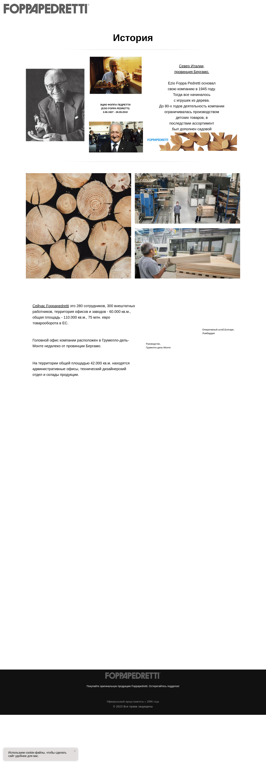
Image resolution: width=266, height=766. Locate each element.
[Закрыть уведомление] (75, 751)
